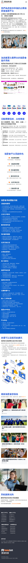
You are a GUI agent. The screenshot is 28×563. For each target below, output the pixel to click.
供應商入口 (3, 526)
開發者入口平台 (12, 518)
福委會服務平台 (12, 519)
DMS (4, 541)
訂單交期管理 (3, 533)
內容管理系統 (3, 519)
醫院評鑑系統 (12, 530)
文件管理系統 (3, 516)
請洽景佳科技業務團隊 (16, 503)
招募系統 (19, 541)
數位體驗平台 (3, 521)
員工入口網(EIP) (16, 345)
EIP (2, 541)
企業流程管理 (3, 518)
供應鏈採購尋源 (4, 528)
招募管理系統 (12, 528)
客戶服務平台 (11, 516)
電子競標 (3, 531)
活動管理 (5, 542)
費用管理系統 (12, 526)
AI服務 (13, 542)
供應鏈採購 (10, 541)
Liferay (7, 556)
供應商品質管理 (4, 530)
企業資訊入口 (3, 515)
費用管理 (15, 541)
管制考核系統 (12, 531)
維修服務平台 (11, 521)
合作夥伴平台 (11, 515)
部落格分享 (23, 396)
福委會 (22, 541)
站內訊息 (9, 542)
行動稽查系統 (12, 533)
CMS (7, 541)
